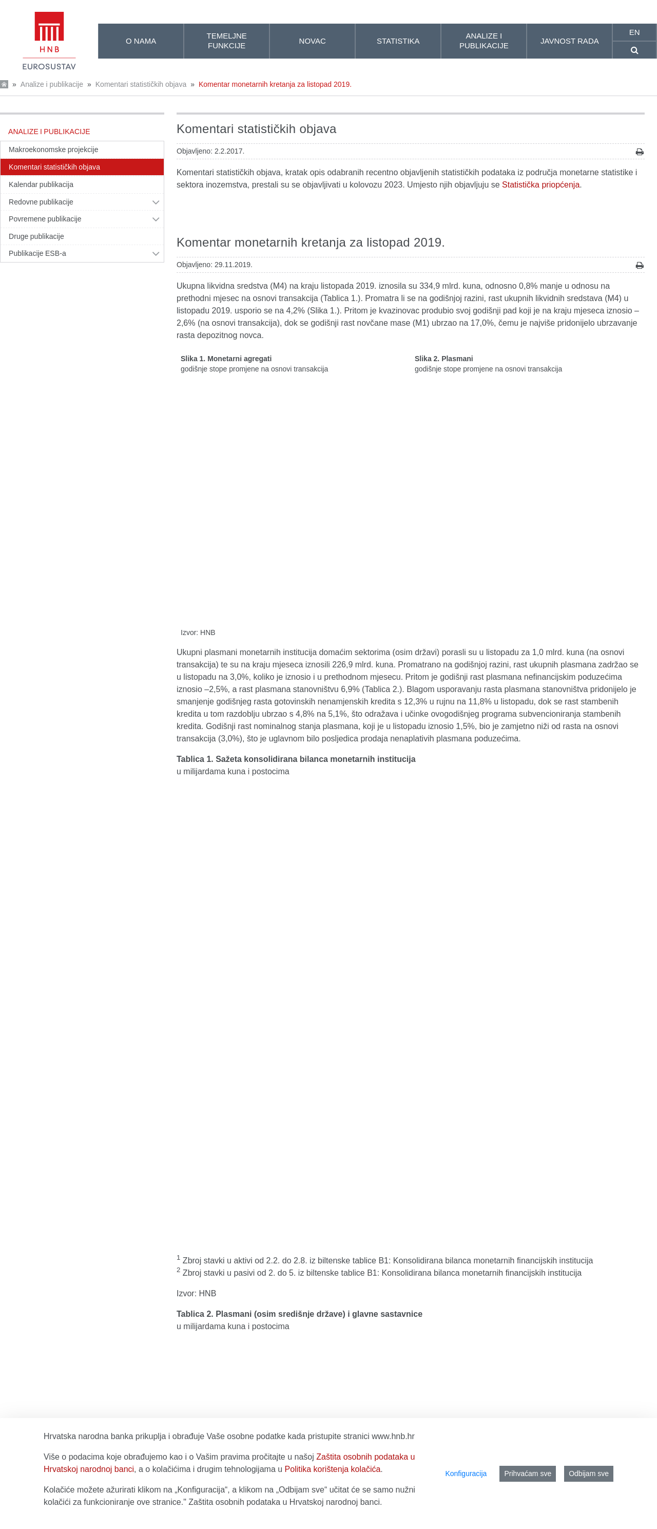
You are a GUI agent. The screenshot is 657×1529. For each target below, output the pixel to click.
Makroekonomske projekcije (54, 149)
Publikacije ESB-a (37, 253)
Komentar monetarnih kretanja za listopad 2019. (275, 84)
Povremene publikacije (45, 219)
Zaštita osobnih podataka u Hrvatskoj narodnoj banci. (285, 1502)
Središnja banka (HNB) (219, 1234)
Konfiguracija (466, 1473)
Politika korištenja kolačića (333, 1469)
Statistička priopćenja (540, 184)
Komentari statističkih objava (140, 84)
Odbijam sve (589, 1473)
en (634, 32)
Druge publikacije (36, 236)
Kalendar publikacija (41, 184)
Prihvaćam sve (527, 1473)
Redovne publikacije (41, 202)
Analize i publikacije (52, 84)
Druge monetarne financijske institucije (247, 1246)
